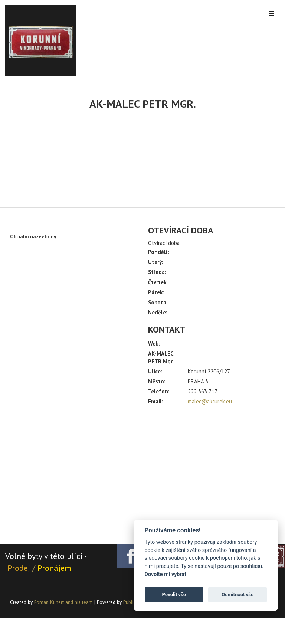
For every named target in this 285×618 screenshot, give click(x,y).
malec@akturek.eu (210, 401)
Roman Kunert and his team (64, 602)
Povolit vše (174, 594)
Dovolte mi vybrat (165, 574)
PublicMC (132, 602)
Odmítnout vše (237, 594)
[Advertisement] (211, 471)
